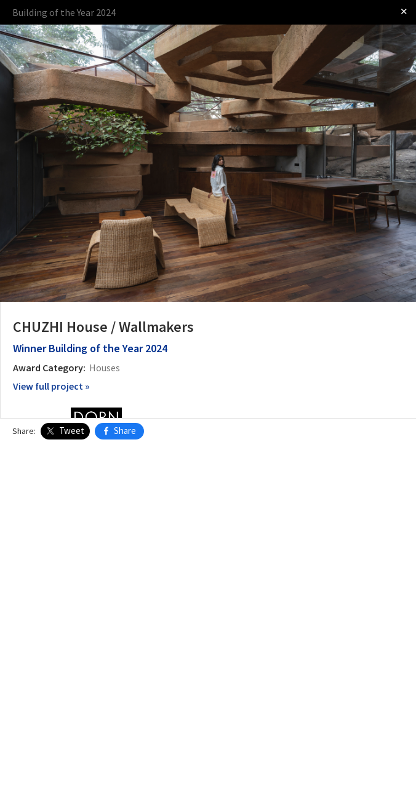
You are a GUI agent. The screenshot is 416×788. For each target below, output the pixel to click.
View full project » (51, 386)
